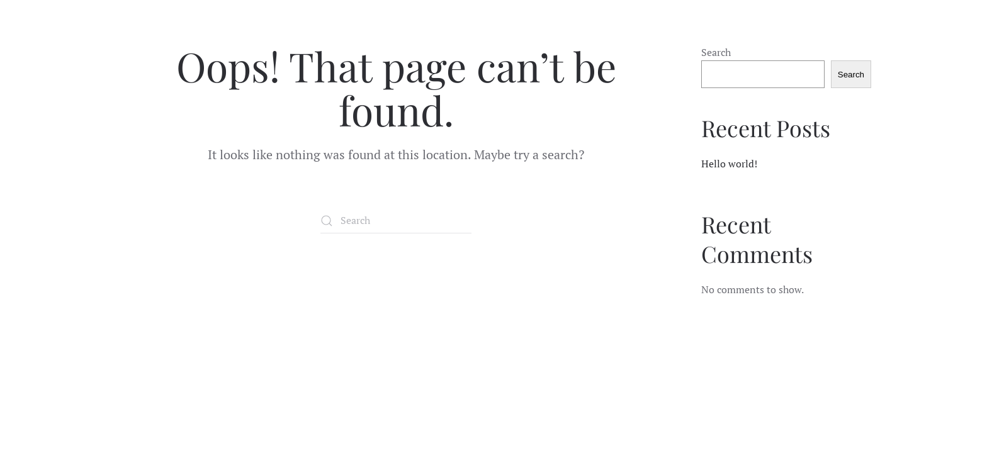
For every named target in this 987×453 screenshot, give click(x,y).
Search (716, 52)
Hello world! (729, 164)
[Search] (395, 220)
